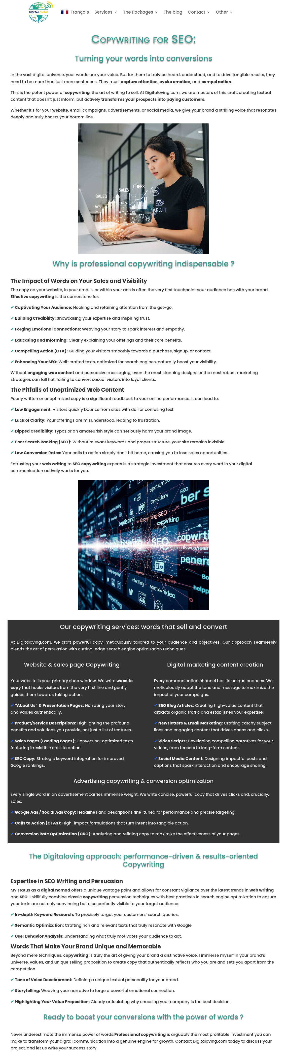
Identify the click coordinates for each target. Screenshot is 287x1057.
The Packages (138, 12)
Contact (196, 12)
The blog (173, 12)
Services (103, 12)
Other (222, 12)
